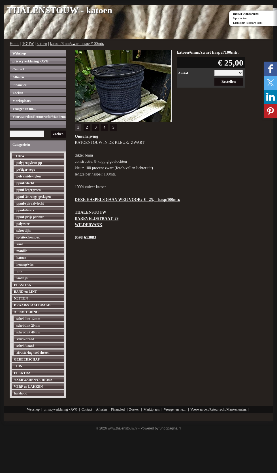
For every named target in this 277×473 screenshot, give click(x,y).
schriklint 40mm (28, 332)
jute (19, 271)
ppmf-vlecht (25, 183)
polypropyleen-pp (29, 163)
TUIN (18, 366)
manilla (21, 251)
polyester (23, 224)
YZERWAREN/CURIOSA (33, 380)
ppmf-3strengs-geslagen (33, 197)
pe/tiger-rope (25, 170)
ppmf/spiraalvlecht (30, 203)
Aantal (183, 73)
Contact (18, 69)
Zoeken (17, 93)
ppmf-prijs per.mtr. (30, 217)
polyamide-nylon (28, 176)
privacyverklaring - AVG (30, 61)
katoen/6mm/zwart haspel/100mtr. (77, 44)
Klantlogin (239, 22)
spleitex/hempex (28, 237)
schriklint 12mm (28, 319)
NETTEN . (21, 298)
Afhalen (18, 77)
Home (14, 44)
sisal (19, 244)
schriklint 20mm (28, 325)
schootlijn (23, 231)
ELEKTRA (22, 373)
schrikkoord (25, 346)
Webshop (19, 53)
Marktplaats (21, 101)
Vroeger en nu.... (24, 109)
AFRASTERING (26, 312)
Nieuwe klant (255, 22)
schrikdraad (25, 339)
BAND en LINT (25, 292)
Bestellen (228, 81)
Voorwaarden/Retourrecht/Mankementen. (39, 117)
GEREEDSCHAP (27, 359)
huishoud (20, 393)
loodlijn (21, 278)
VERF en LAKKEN (28, 387)
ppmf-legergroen (28, 190)
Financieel (19, 85)
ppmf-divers (25, 210)
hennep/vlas (25, 264)
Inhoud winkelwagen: (246, 13)
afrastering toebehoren (33, 353)
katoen (42, 44)
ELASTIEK (22, 285)
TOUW (28, 44)
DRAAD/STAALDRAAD (32, 305)
